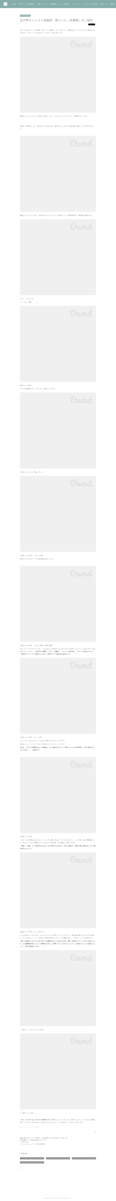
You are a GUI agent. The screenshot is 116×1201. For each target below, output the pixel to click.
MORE (109, 4)
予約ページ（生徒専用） (50, 4)
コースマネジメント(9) (24, 1127)
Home (38, 4)
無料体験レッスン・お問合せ (83, 4)
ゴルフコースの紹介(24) (35, 1127)
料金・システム (66, 4)
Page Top (58, 1191)
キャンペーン (99, 4)
